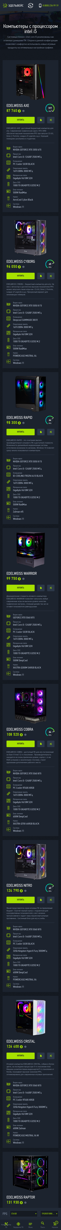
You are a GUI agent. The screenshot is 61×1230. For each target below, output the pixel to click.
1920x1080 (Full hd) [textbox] (50, 1214)
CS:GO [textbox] (14, 1214)
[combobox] (24, 1213)
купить (20, 120)
